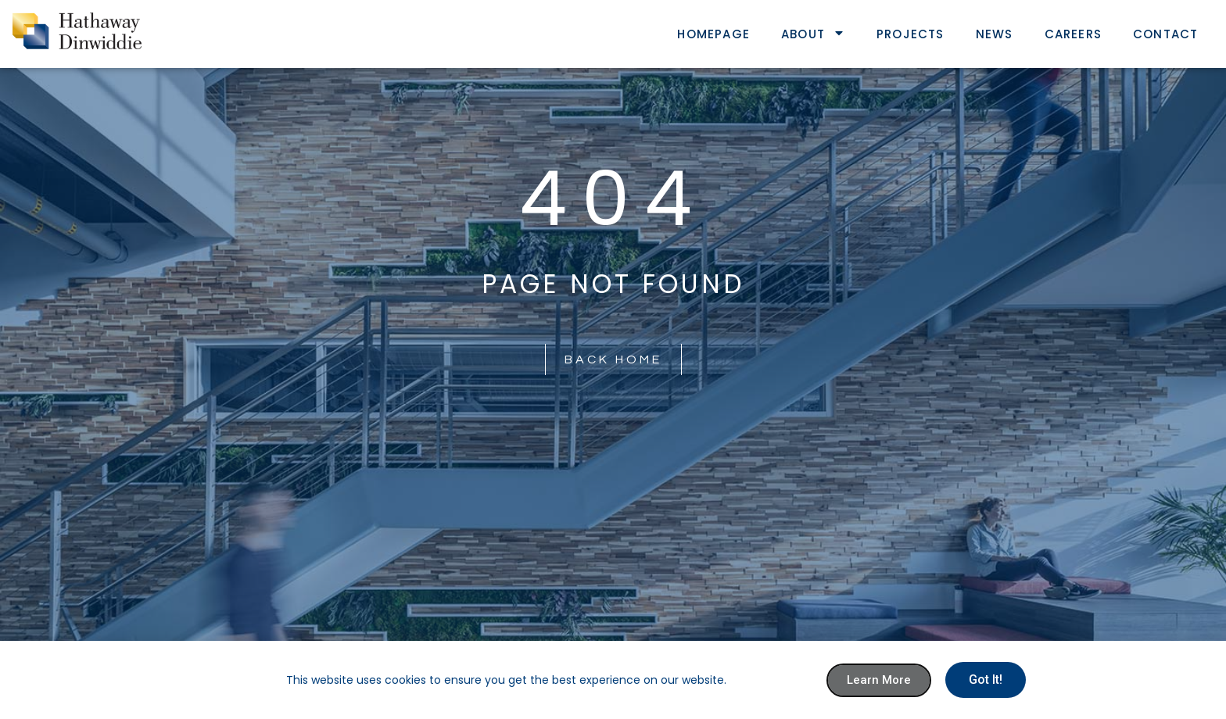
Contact (1165, 34)
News (994, 34)
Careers (1073, 34)
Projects (910, 34)
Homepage (713, 34)
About (813, 34)
